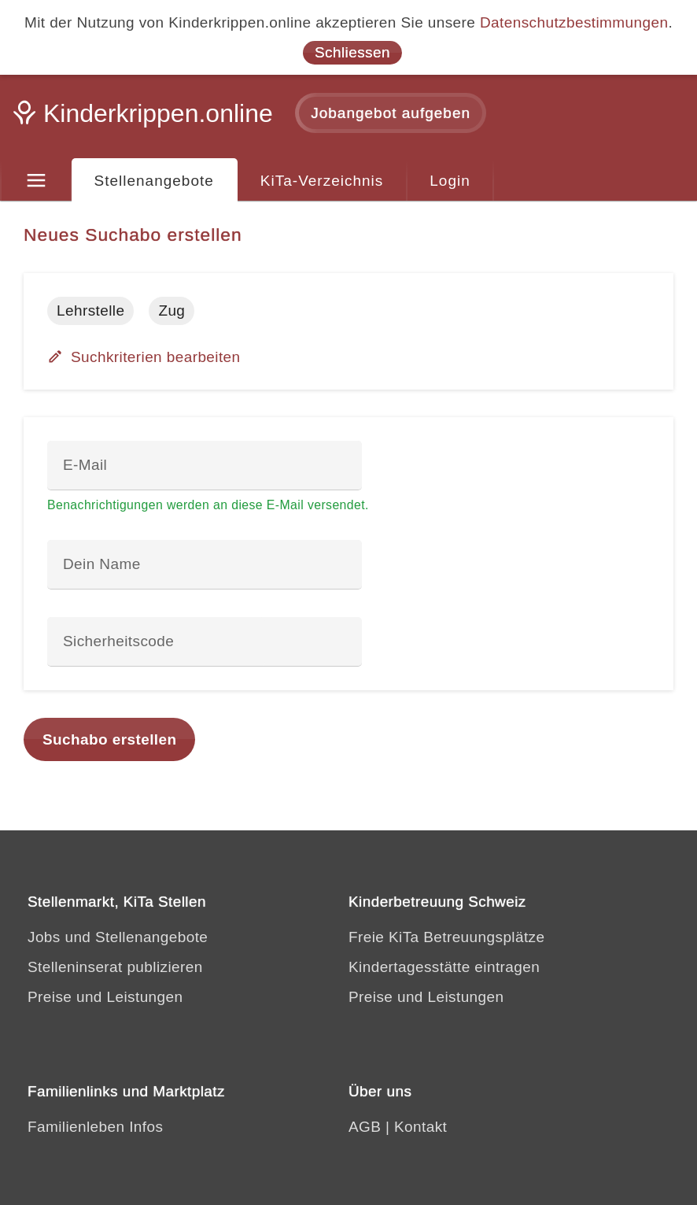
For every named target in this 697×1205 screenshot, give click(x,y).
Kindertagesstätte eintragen (444, 967)
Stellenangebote (154, 180)
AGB (364, 1126)
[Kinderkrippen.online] (145, 118)
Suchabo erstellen (109, 739)
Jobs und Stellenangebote (118, 937)
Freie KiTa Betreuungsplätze (446, 937)
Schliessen (352, 52)
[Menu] (36, 181)
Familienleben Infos (95, 1126)
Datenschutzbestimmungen (574, 22)
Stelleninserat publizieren (115, 967)
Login (450, 180)
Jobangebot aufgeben (390, 113)
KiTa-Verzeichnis (321, 180)
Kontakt (420, 1126)
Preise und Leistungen (105, 997)
